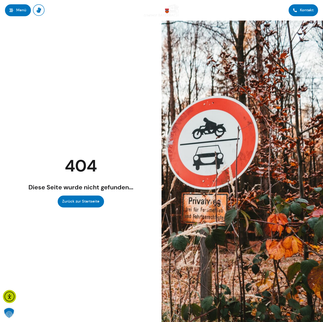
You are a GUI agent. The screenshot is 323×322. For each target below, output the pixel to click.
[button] (9, 313)
